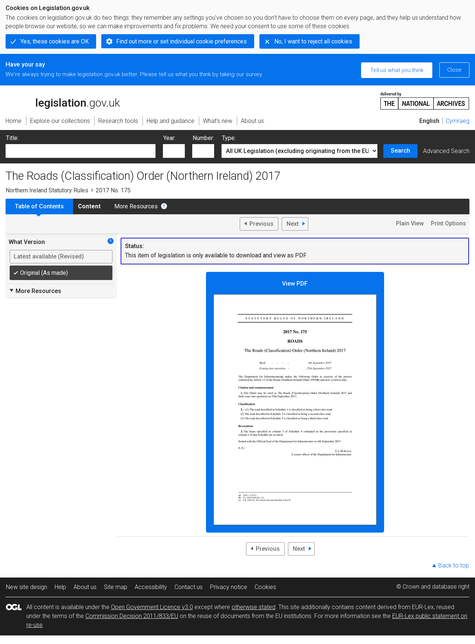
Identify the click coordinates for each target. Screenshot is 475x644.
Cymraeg (457, 120)
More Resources (136, 206)
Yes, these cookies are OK (54, 41)
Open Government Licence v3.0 (152, 607)
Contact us (188, 587)
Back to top (453, 565)
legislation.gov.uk (63, 100)
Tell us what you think (396, 70)
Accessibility (151, 587)
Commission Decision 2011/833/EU (131, 615)
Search (400, 150)
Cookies (265, 587)
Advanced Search (446, 151)
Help (60, 587)
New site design (26, 587)
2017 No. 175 (113, 190)
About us (84, 587)
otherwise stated (253, 607)
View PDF (295, 402)
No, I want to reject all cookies (313, 41)
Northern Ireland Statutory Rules (47, 190)
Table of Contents (39, 206)
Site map (115, 587)
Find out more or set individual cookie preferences (181, 41)
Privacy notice (228, 587)
